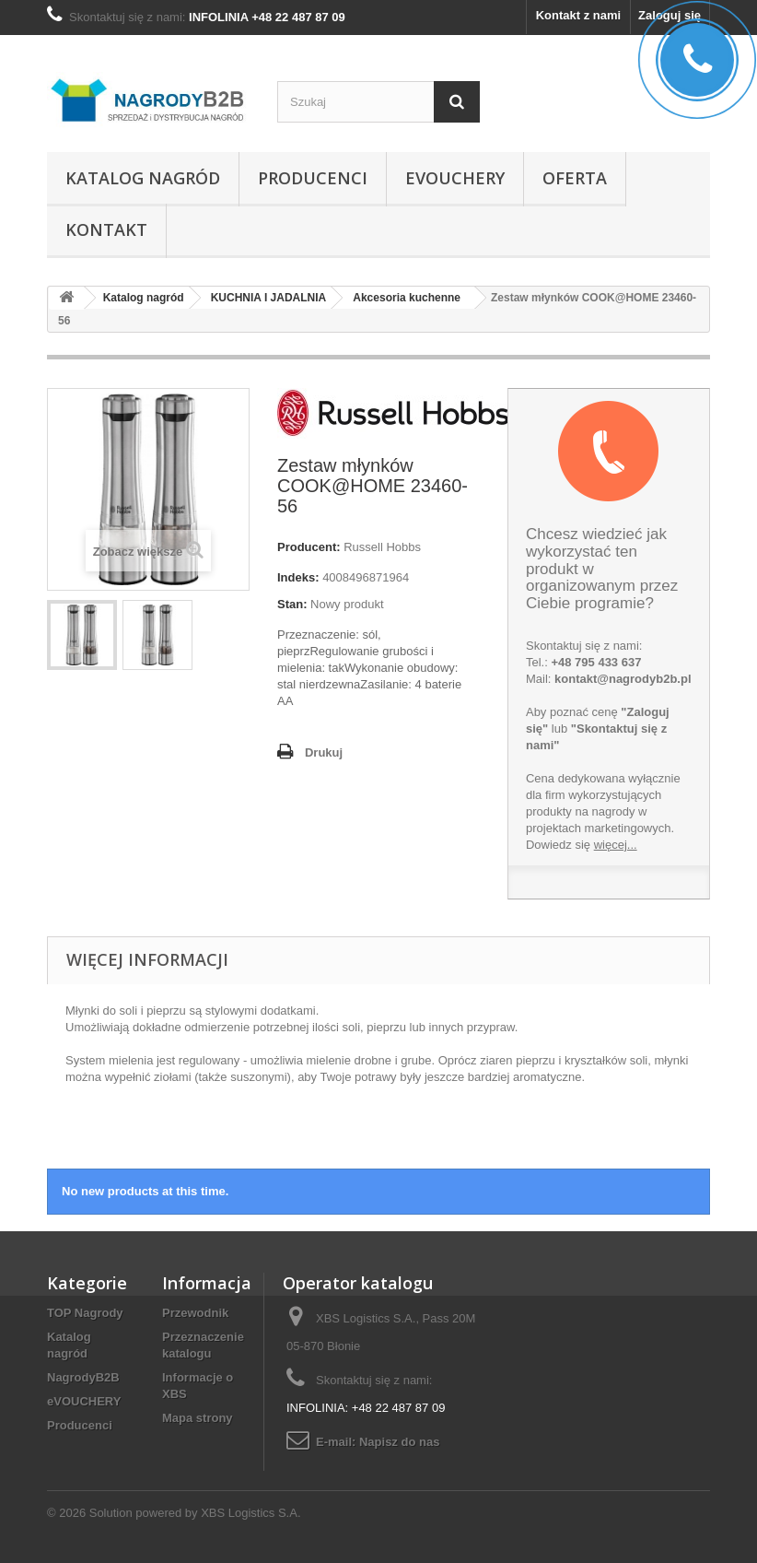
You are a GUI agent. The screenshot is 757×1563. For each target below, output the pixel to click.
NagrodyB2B (83, 1377)
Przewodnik (195, 1313)
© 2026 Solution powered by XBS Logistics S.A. (174, 1513)
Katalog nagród (142, 178)
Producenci (312, 178)
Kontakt (106, 229)
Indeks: (298, 577)
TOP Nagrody (85, 1313)
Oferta (574, 178)
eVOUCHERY (455, 178)
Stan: (292, 604)
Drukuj (324, 752)
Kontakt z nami (578, 15)
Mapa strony (197, 1418)
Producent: (309, 547)
